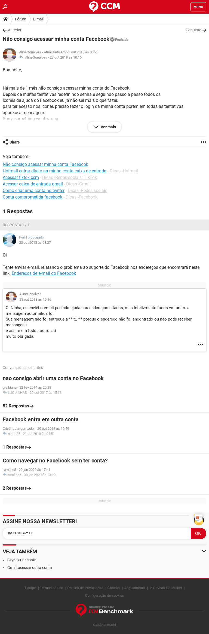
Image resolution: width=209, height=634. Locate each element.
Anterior (14, 30)
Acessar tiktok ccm (21, 177)
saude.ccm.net (104, 625)
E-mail (38, 19)
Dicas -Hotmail (124, 170)
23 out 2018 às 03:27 (35, 242)
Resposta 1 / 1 (16, 225)
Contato (113, 588)
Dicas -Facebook (81, 197)
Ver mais (108, 127)
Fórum (20, 19)
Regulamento (134, 588)
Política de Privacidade (85, 588)
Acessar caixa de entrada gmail (33, 184)
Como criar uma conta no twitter (33, 190)
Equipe (30, 588)
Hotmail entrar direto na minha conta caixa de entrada (54, 170)
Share (15, 142)
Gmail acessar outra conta (29, 567)
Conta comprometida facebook (32, 197)
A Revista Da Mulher (166, 588)
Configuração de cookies (104, 595)
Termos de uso (51, 588)
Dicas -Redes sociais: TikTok (69, 177)
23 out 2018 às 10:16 (66, 57)
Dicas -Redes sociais (87, 190)
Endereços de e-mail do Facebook (44, 273)
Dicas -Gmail (78, 184)
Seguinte (193, 30)
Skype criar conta (21, 560)
